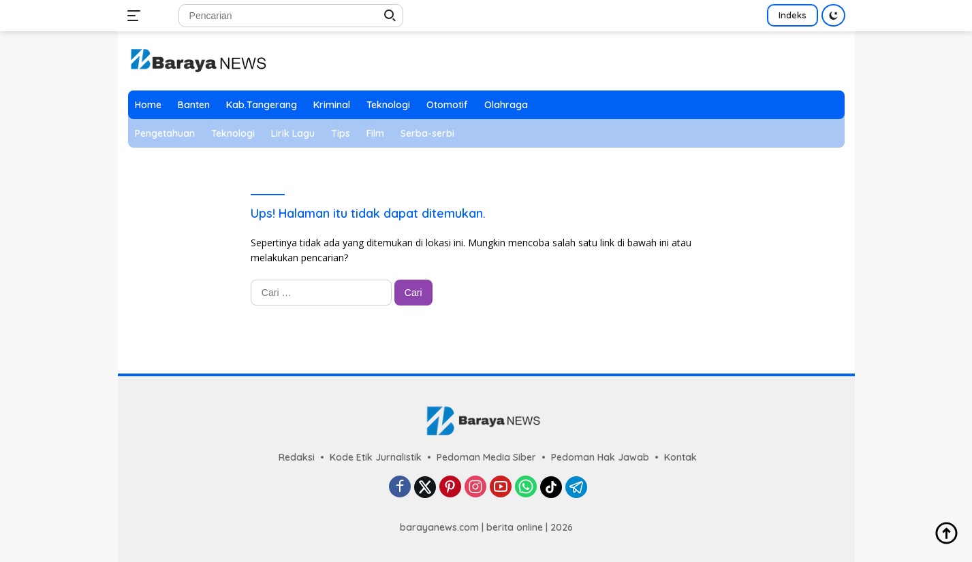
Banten (194, 105)
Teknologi (388, 105)
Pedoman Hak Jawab (600, 457)
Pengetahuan (165, 133)
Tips (340, 133)
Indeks (792, 15)
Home (148, 105)
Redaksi (297, 457)
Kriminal (331, 105)
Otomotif (447, 105)
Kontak (680, 457)
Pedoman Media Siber (486, 457)
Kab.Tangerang (261, 105)
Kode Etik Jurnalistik (376, 457)
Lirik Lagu (293, 133)
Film (375, 133)
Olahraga (506, 105)
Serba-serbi (427, 133)
